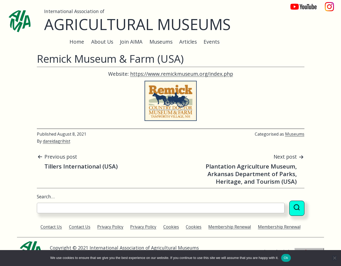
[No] (334, 258)
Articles (188, 41)
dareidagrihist (56, 141)
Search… (46, 196)
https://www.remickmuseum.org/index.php (181, 73)
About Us (102, 41)
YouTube (300, 4)
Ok (286, 258)
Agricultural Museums (137, 24)
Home (77, 41)
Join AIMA (131, 41)
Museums (160, 41)
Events (211, 41)
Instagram (329, 4)
